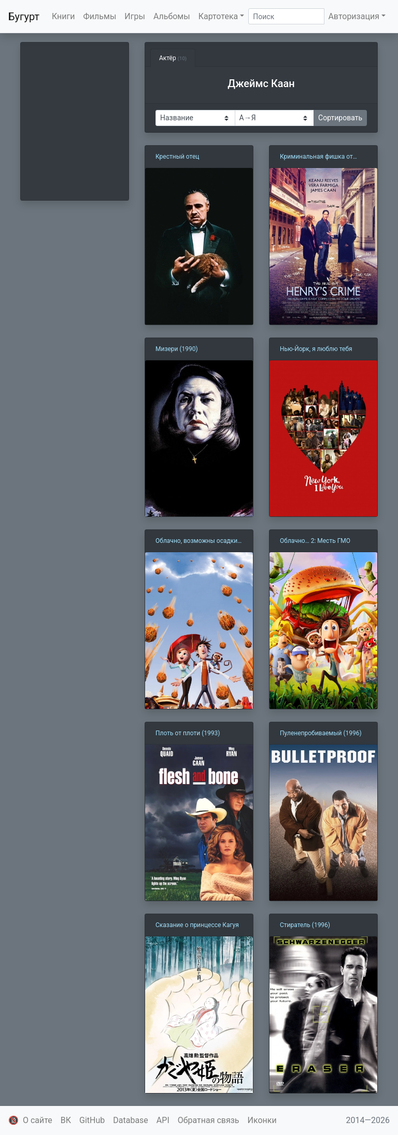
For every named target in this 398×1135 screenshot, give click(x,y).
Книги (63, 16)
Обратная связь (208, 1120)
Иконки (262, 1120)
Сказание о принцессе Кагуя (197, 925)
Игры (134, 16)
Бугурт (23, 16)
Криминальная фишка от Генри (316, 157)
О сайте (37, 1120)
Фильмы (100, 16)
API (163, 1120)
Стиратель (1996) (305, 925)
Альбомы (171, 16)
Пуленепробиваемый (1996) (321, 733)
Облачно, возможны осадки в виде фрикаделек (199, 541)
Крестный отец (177, 156)
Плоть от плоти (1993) (187, 733)
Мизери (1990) (176, 349)
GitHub (92, 1120)
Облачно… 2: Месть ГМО (315, 540)
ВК (66, 1120)
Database (130, 1120)
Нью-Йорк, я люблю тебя (316, 349)
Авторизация (353, 16)
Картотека (218, 16)
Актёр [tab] (173, 58)
